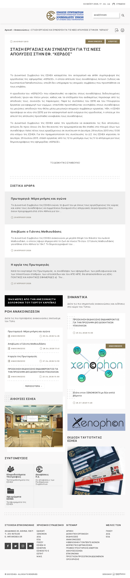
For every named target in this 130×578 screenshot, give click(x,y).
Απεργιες (112, 41)
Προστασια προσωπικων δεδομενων (85, 556)
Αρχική (8, 29)
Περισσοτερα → (33, 385)
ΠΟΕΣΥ (40, 542)
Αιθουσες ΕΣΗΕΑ (23, 399)
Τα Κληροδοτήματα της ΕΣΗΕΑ (19, 478)
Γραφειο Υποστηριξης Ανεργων (82, 547)
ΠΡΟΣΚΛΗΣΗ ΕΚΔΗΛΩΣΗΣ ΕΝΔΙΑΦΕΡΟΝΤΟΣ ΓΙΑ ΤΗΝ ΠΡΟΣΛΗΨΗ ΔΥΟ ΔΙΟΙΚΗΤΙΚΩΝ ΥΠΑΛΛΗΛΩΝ (33, 370)
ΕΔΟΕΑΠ (41, 531)
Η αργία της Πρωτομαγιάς (30, 264)
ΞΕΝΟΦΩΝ (42, 533)
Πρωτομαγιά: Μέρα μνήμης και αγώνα (38, 198)
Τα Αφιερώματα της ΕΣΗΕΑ (19, 500)
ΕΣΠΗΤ (40, 553)
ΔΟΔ (39, 536)
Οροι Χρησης (72, 559)
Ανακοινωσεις (95, 41)
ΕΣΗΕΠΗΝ (41, 547)
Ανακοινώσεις (21, 29)
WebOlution (118, 574)
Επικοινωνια (72, 553)
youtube (30, 546)
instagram (23, 546)
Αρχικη (69, 531)
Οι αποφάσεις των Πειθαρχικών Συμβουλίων (48, 479)
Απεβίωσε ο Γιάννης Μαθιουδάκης (36, 231)
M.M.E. (39, 556)
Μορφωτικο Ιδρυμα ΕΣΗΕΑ (79, 545)
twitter (15, 546)
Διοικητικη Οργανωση (77, 533)
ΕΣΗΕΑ (65, 16)
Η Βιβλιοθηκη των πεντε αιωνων (82, 542)
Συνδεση (120, 4)
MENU (7, 3)
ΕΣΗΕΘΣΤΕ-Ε (43, 550)
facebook (8, 546)
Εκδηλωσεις (72, 536)
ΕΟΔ (39, 539)
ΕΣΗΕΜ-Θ (41, 545)
